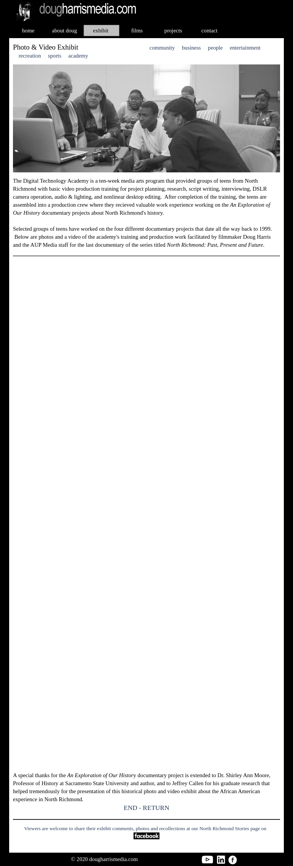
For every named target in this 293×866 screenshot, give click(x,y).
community (162, 48)
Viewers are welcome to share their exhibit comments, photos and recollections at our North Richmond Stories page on (145, 828)
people (215, 48)
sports (54, 56)
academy (78, 56)
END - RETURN (146, 807)
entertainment (245, 48)
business (191, 48)
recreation (30, 56)
